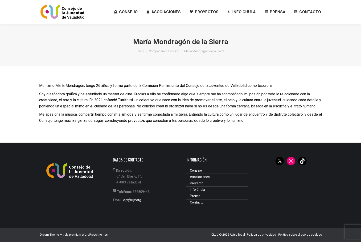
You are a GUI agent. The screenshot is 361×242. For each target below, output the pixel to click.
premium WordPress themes (88, 234)
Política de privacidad (261, 234)
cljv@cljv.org (132, 200)
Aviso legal (237, 234)
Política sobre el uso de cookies (300, 234)
